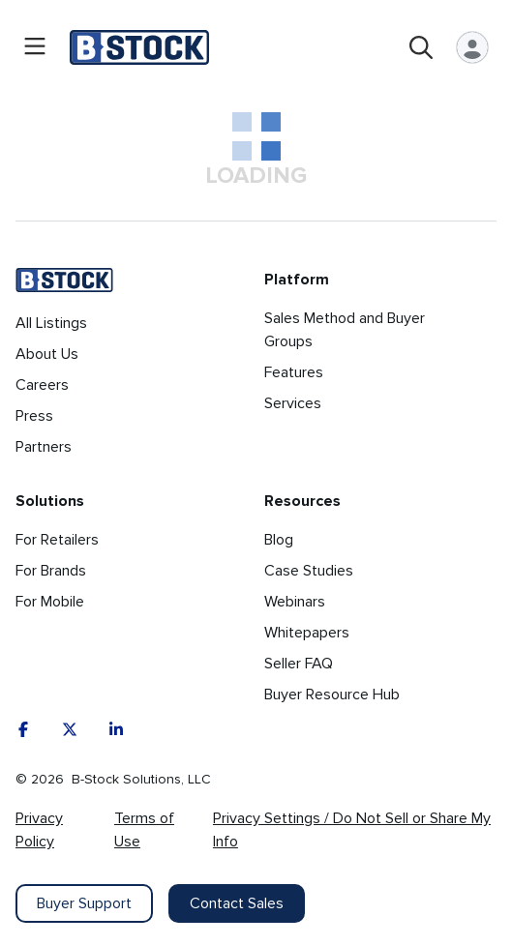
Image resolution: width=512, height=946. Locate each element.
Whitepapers (306, 632)
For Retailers (57, 539)
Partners (43, 447)
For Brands (50, 570)
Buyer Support (84, 903)
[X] (69, 729)
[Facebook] (23, 729)
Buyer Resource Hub (332, 694)
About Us (46, 354)
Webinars (294, 601)
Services (292, 403)
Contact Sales (237, 903)
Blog (278, 539)
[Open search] (421, 47)
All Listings (51, 323)
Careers (42, 385)
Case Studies (308, 570)
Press (34, 416)
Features (293, 372)
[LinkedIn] (116, 729)
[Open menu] (34, 47)
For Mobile (49, 601)
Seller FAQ (298, 663)
